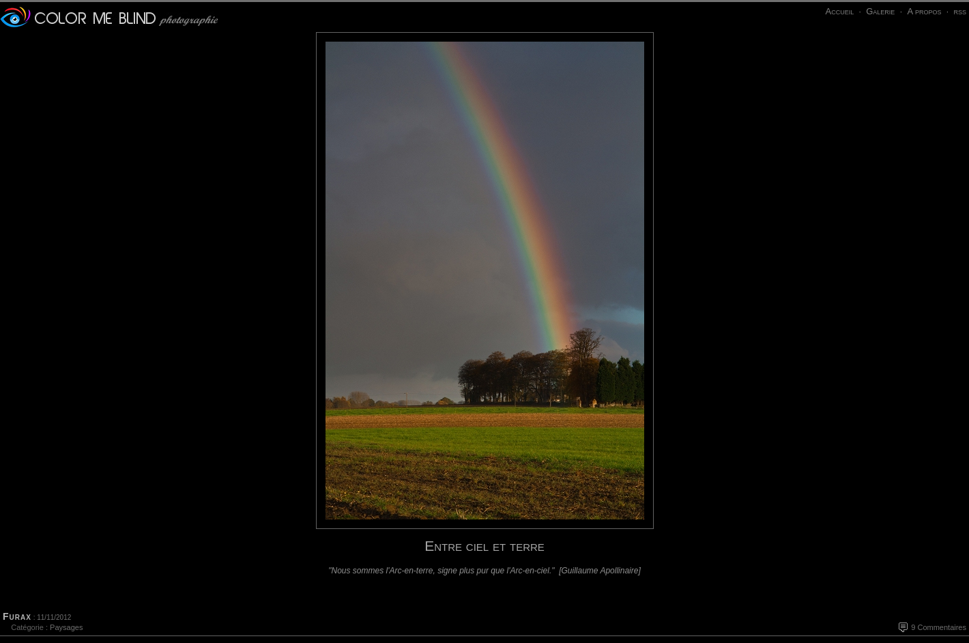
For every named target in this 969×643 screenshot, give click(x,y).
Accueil (839, 11)
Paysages (66, 627)
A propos (924, 11)
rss (959, 11)
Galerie (880, 11)
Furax (17, 616)
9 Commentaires (938, 627)
